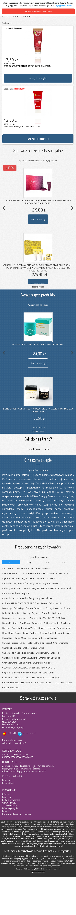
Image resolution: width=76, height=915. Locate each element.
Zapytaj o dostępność (38, 138)
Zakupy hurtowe (9, 805)
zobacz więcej (38, 286)
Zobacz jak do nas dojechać (14, 743)
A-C (11, 562)
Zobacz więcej (38, 219)
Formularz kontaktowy (12, 740)
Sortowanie (7, 23)
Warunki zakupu (9, 802)
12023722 (12, 733)
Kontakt (5, 811)
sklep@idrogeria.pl (16, 727)
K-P (46, 562)
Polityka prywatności (11, 799)
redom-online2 (29, 733)
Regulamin (6, 797)
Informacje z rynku (10, 808)
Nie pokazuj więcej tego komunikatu (38, 11)
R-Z (64, 562)
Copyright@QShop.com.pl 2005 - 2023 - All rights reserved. (38, 869)
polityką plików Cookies (63, 6)
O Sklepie (6, 794)
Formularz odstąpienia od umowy (16, 814)
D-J (29, 562)
